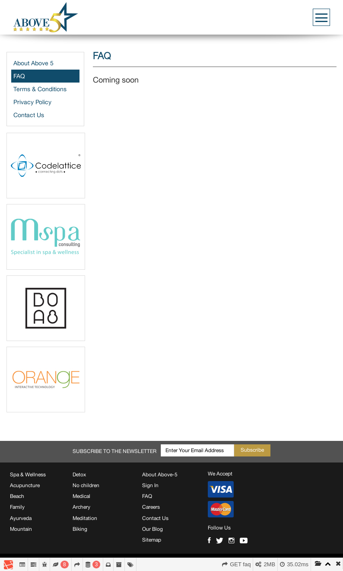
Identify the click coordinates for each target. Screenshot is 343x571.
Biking (80, 529)
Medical (81, 496)
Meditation (85, 518)
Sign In (150, 485)
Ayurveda (21, 518)
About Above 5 (33, 63)
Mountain (21, 529)
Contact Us (28, 115)
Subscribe (252, 450)
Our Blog (152, 529)
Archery (81, 507)
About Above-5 (160, 475)
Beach (17, 496)
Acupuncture (25, 485)
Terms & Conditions (40, 89)
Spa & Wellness (28, 475)
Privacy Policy (32, 102)
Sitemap (151, 540)
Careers (151, 507)
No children (86, 485)
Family (17, 507)
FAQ (19, 76)
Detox (79, 475)
